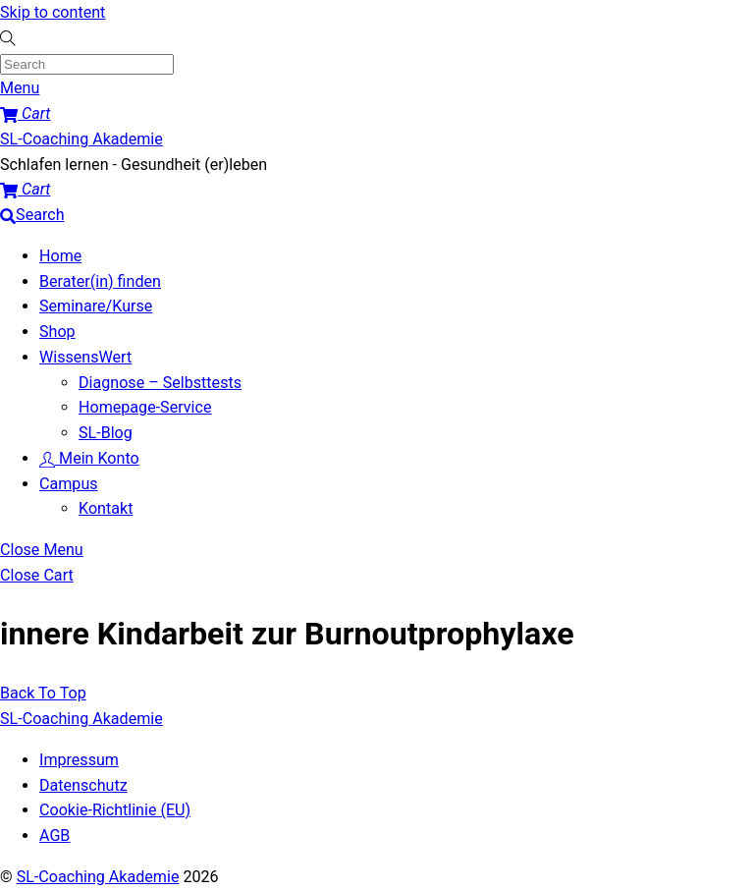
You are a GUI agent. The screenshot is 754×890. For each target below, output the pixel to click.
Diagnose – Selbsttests (160, 382)
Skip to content (52, 12)
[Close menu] (41, 549)
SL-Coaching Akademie (98, 876)
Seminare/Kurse (95, 306)
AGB (54, 835)
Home (60, 256)
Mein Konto (89, 458)
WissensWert (85, 357)
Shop (57, 331)
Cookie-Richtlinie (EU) (114, 810)
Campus (68, 483)
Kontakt (106, 508)
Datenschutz (83, 785)
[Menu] (19, 88)
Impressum (79, 760)
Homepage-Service (145, 407)
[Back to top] (43, 693)
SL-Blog (106, 432)
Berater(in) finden (100, 281)
